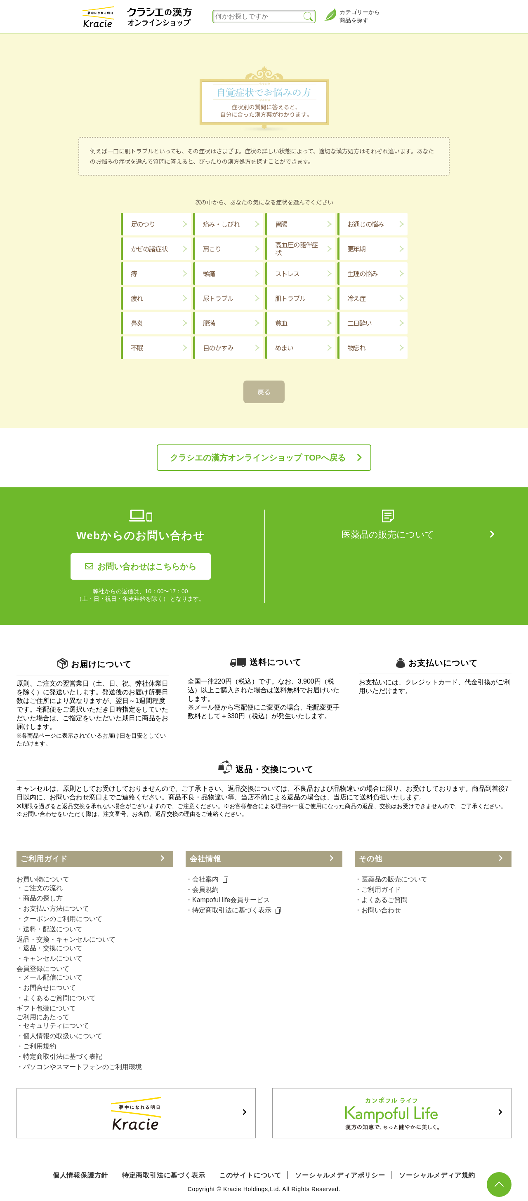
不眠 (137, 348)
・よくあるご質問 (381, 899)
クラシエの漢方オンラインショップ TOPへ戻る (258, 457)
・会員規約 (202, 889)
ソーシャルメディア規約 (437, 1175)
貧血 (281, 323)
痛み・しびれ (221, 224)
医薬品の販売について (388, 534)
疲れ (137, 298)
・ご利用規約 (36, 1046)
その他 (370, 859)
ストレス (287, 273)
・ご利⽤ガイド (378, 889)
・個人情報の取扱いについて (59, 1035)
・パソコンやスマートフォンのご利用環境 (79, 1066)
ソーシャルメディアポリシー (340, 1175)
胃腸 (281, 224)
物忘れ (356, 348)
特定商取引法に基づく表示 (163, 1175)
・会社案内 (207, 879)
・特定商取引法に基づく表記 (59, 1056)
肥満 (209, 323)
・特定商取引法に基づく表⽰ (233, 910)
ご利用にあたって (42, 1016)
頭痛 (209, 273)
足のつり (143, 224)
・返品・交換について (49, 948)
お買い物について (42, 879)
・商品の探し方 (39, 898)
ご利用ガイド (44, 859)
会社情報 (205, 859)
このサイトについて (250, 1175)
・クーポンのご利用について (59, 918)
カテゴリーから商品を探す (352, 16)
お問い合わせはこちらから (140, 566)
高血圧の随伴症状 (296, 248)
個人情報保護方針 (80, 1175)
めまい (284, 348)
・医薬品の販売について (391, 879)
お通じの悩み (365, 224)
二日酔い (359, 323)
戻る (264, 392)
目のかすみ (218, 348)
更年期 (356, 249)
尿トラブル (218, 298)
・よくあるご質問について (56, 997)
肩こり (212, 249)
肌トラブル (290, 298)
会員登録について (42, 968)
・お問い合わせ (378, 910)
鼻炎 (137, 323)
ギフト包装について (46, 1008)
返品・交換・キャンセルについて (66, 939)
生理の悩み (362, 273)
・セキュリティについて (52, 1025)
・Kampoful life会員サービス (228, 899)
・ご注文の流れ (39, 887)
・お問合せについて (46, 987)
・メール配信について (49, 977)
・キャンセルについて (49, 958)
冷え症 (356, 298)
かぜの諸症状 (149, 249)
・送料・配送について (49, 929)
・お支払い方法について (52, 908)
